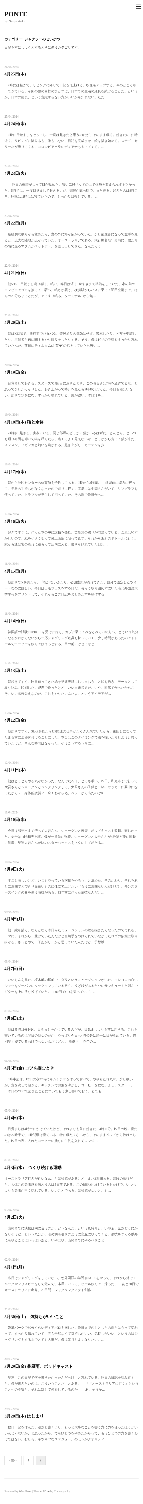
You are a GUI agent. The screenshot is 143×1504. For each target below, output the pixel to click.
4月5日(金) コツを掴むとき (29, 1068)
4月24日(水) (15, 123)
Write (46, 1491)
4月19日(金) (15, 372)
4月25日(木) (15, 74)
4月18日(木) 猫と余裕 (24, 422)
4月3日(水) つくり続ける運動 (33, 1167)
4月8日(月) (14, 919)
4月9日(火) (14, 869)
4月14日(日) (15, 620)
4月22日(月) (15, 223)
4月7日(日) (14, 968)
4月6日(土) (14, 1018)
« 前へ (13, 1460)
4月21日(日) (15, 272)
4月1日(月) (14, 1267)
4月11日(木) (15, 770)
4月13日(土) (15, 670)
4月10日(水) (15, 819)
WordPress (25, 1491)
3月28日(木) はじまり (24, 1416)
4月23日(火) (15, 173)
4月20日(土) (15, 322)
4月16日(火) (15, 521)
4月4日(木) (14, 1117)
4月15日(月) (15, 571)
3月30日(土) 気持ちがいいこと (34, 1316)
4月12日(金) (15, 720)
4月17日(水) (15, 471)
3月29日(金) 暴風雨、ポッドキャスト (38, 1366)
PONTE (15, 14)
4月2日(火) (14, 1217)
